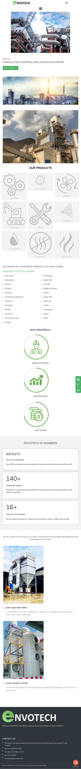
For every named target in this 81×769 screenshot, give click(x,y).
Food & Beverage (12, 318)
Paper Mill (48, 280)
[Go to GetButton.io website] (75, 766)
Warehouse (48, 309)
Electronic (9, 305)
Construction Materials (14, 297)
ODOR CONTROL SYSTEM (17, 683)
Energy (8, 309)
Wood (46, 314)
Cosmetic (8, 301)
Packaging (48, 276)
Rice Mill (47, 284)
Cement (8, 284)
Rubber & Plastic (50, 288)
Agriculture (9, 276)
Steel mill (47, 301)
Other (46, 318)
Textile (46, 305)
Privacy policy (30, 765)
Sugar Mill (48, 297)
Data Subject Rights (41, 765)
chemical (8, 293)
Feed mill (8, 314)
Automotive (9, 280)
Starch (46, 293)
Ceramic (8, 288)
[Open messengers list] (75, 762)
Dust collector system (16, 607)
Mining (7, 322)
